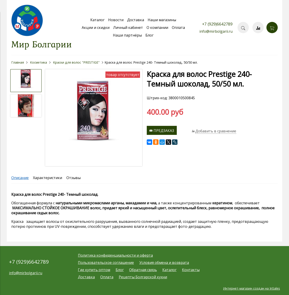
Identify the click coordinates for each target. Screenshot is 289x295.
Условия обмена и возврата (164, 262)
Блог (149, 35)
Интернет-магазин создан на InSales (251, 288)
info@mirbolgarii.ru (216, 31)
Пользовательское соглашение (106, 262)
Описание (20, 177)
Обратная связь (143, 269)
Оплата (178, 27)
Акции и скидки (96, 27)
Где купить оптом (94, 269)
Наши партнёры (127, 35)
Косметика (38, 62)
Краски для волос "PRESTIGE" (76, 62)
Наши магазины (162, 19)
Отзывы (73, 177)
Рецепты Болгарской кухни (143, 276)
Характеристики (47, 177)
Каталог (97, 19)
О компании (157, 27)
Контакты (191, 269)
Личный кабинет (128, 27)
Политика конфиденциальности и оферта (115, 255)
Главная (17, 62)
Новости (116, 19)
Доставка (135, 19)
